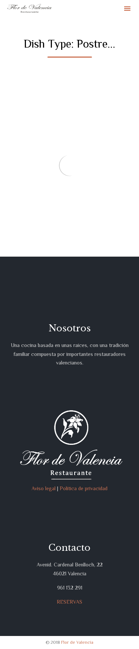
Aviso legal (44, 488)
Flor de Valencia (77, 642)
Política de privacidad (83, 488)
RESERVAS (69, 602)
